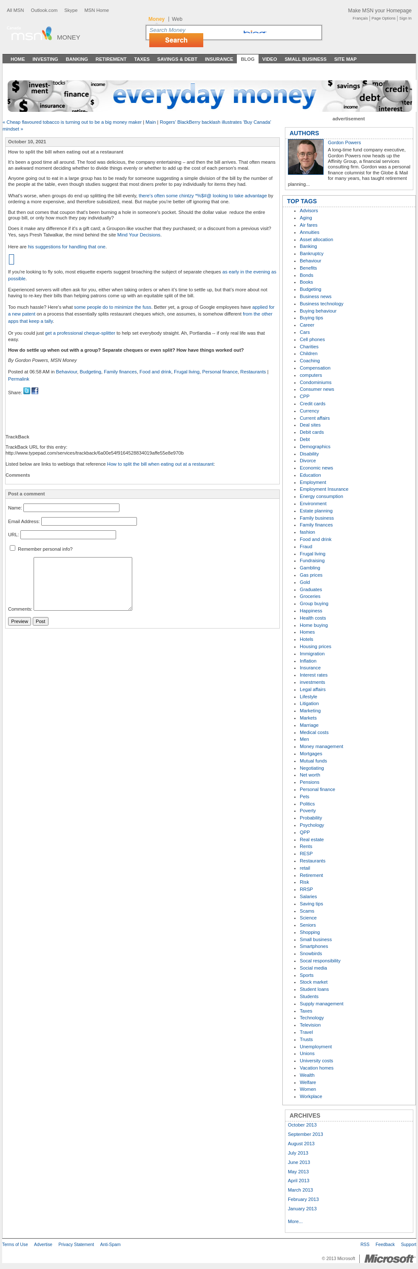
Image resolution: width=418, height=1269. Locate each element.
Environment (313, 503)
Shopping (310, 932)
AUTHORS (304, 133)
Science (308, 917)
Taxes (141, 59)
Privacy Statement (76, 1244)
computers (311, 375)
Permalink (18, 378)
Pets (304, 796)
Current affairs (315, 418)
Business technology (322, 303)
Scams (307, 910)
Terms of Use (15, 1244)
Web (177, 19)
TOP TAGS (302, 201)
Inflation (308, 660)
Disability (309, 453)
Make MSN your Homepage (380, 11)
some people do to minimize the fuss (112, 307)
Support (408, 1244)
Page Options (383, 18)
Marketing (310, 710)
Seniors (308, 925)
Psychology (312, 825)
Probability (311, 817)
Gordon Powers (344, 142)
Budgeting (90, 371)
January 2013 (302, 1208)
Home (18, 59)
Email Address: (24, 521)
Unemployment (316, 1046)
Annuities (309, 232)
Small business (316, 939)
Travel (306, 1032)
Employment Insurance (324, 489)
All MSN (15, 10)
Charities (309, 346)
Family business (317, 518)
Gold (305, 582)
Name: (15, 507)
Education (310, 475)
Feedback (385, 1244)
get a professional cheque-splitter (80, 333)
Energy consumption (321, 496)
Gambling (310, 567)
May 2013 (298, 1171)
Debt (305, 439)
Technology (312, 1017)
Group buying (314, 603)
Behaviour (66, 371)
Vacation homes (316, 1067)
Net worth (310, 774)
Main (150, 122)
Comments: (20, 609)
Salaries (308, 896)
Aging (306, 217)
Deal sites (310, 424)
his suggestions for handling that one (66, 246)
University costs (316, 1060)
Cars (305, 332)
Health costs (313, 617)
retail (305, 868)
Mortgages (311, 753)
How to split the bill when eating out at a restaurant (160, 464)
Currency (309, 410)
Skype (70, 10)
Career (307, 324)
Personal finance (220, 371)
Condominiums (316, 382)
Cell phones (312, 339)
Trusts (306, 1039)
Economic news (316, 467)
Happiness (311, 610)
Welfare (308, 1082)
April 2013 (298, 1180)
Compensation (315, 367)
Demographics (315, 446)
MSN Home (96, 10)
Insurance (219, 59)
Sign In (405, 18)
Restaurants (253, 371)
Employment (313, 482)
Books (306, 282)
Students (309, 996)
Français (360, 18)
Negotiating (312, 768)
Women (308, 1089)
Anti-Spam (110, 1244)
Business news (316, 296)
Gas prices (311, 575)
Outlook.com (44, 10)
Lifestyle (308, 696)
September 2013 (305, 1134)
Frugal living (186, 371)
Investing (45, 59)
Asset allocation (316, 239)
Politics (307, 803)
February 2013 (303, 1199)
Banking (77, 59)
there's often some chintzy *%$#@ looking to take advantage (203, 195)
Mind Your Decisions (138, 234)
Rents (306, 846)
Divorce (308, 460)
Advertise (43, 1244)
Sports (306, 975)
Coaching (310, 360)
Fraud (306, 546)
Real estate (312, 839)
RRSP (306, 889)
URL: (13, 534)
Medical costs (314, 732)
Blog (247, 59)
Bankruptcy (312, 253)
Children (309, 353)
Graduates (311, 589)
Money (68, 37)
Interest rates (313, 674)
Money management (321, 746)
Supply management (322, 1003)
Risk (304, 882)
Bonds (306, 275)
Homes (307, 631)
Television (310, 1024)
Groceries (310, 596)
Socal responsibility (320, 960)
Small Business (305, 59)
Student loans (314, 989)
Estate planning (316, 510)
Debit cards (312, 432)
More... (295, 1221)
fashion (307, 532)
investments (312, 682)
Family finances (120, 371)
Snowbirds (311, 953)
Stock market (313, 981)
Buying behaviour (318, 310)
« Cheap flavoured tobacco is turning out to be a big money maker (72, 122)
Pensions (309, 782)
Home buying (314, 625)
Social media (313, 967)
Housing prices (315, 646)
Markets (308, 717)
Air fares (309, 225)
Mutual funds (313, 760)
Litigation (309, 703)
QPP (305, 832)
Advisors (309, 210)
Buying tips (311, 317)
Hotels (306, 639)
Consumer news (317, 389)
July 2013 (298, 1152)
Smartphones (314, 946)
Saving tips (311, 903)
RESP (306, 853)
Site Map (345, 59)
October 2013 (302, 1124)
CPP (305, 396)
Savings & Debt (177, 59)
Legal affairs (313, 689)
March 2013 (300, 1189)
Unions (307, 1053)
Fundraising (312, 560)
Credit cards (312, 403)
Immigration (312, 653)
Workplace (311, 1096)
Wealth (307, 1075)
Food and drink (155, 371)
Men (304, 739)
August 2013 (301, 1143)
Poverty (308, 810)
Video (269, 59)
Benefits (308, 267)
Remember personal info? (41, 549)
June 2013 (299, 1162)
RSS (365, 1244)
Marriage (309, 725)
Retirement (111, 59)
